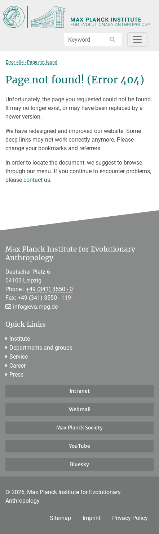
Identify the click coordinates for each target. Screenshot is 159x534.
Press (16, 374)
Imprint (92, 518)
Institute (19, 338)
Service (18, 356)
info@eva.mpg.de (35, 306)
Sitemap (60, 518)
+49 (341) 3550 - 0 (49, 289)
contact (33, 179)
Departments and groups (40, 347)
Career (17, 365)
